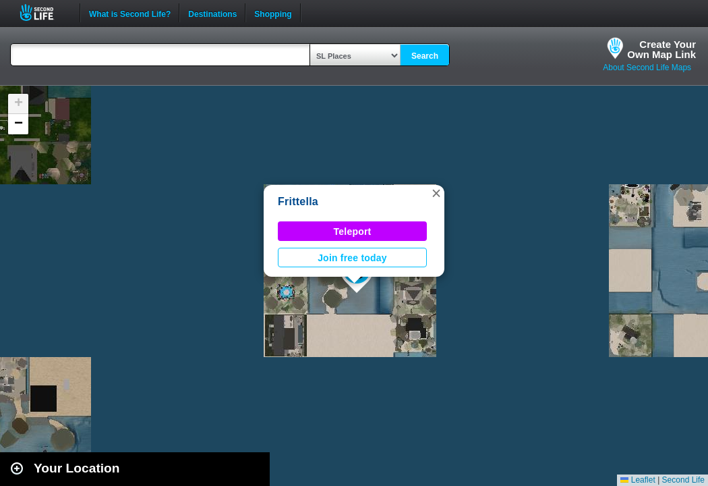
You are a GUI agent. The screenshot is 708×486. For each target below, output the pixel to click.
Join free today (352, 257)
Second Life (44, 12)
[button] (436, 193)
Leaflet (637, 480)
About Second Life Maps (647, 67)
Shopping (272, 12)
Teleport (353, 231)
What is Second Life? (130, 12)
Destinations (212, 12)
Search (424, 56)
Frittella (298, 201)
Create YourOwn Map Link (661, 49)
